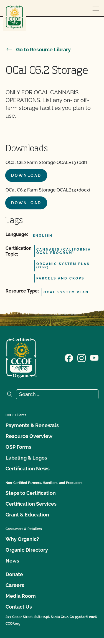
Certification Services (31, 504)
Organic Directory (27, 550)
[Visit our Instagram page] (81, 357)
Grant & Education (27, 515)
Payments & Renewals (32, 425)
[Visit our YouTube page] (94, 357)
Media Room (21, 596)
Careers (15, 585)
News (12, 561)
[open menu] (95, 8)
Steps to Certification (31, 493)
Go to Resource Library (38, 49)
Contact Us (19, 607)
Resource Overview (29, 436)
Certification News (28, 468)
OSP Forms (18, 447)
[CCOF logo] (14, 17)
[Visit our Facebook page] (69, 357)
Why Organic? (22, 539)
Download (26, 175)
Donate (14, 574)
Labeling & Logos (26, 458)
